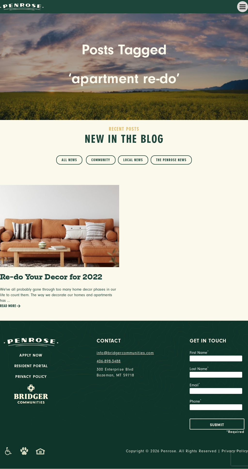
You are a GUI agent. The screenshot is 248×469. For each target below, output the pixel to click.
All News (69, 160)
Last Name (217, 373)
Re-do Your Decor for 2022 (52, 277)
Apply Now (30, 355)
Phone (217, 405)
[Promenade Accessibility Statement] (8, 451)
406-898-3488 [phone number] (109, 361)
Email (217, 389)
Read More (10, 306)
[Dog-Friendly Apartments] (24, 451)
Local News (133, 160)
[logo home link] (22, 6)
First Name (217, 357)
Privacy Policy (31, 377)
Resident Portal (31, 366)
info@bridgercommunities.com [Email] (124, 353)
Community (100, 160)
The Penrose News (171, 160)
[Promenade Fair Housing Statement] (40, 451)
